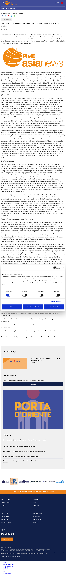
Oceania (35, 522)
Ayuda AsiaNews (5, 499)
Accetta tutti (54, 307)
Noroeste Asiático (6, 522)
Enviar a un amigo (6, 19)
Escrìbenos (36, 499)
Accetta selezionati (33, 307)
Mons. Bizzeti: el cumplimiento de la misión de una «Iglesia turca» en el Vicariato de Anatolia (30, 331)
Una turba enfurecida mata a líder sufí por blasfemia (19, 446)
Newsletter (36, 505)
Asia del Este (4, 519)
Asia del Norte (5, 516)
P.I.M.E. (3, 505)
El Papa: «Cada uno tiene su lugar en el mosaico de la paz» (20, 456)
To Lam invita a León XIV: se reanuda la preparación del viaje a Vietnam (24, 451)
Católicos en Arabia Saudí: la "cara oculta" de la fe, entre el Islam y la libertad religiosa (28, 319)
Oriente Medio (37, 519)
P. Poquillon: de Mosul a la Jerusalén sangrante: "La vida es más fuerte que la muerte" (28, 337)
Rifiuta (12, 307)
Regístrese (33, 384)
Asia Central (4, 513)
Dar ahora (7, 539)
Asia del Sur (36, 516)
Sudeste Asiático (38, 513)
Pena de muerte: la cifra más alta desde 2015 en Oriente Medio (21, 325)
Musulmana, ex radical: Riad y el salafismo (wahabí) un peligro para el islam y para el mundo (29, 313)
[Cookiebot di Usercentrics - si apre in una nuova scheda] (52, 267)
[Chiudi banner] (63, 267)
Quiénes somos (5, 502)
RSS (34, 502)
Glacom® (17, 556)
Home (5, 562)
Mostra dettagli (55, 301)
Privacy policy (4, 556)
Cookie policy (11, 556)
